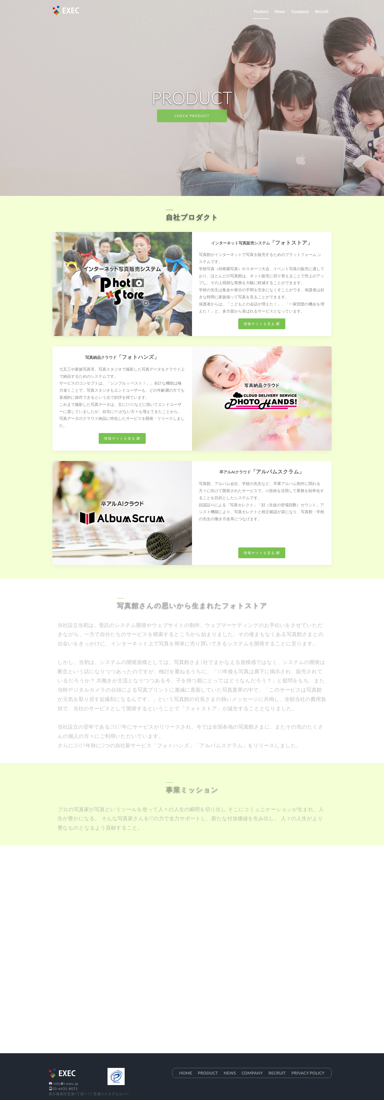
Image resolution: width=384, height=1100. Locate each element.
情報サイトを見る (259, 324)
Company (300, 11)
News (280, 11)
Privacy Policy (307, 1073)
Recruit (321, 11)
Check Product (192, 116)
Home (185, 1073)
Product (261, 11)
